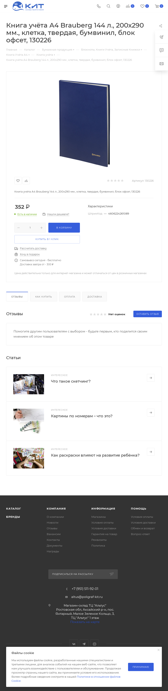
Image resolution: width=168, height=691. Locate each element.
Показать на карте (85, 622)
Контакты (53, 539)
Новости (52, 522)
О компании (55, 516)
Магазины (98, 516)
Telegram (84, 644)
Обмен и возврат (143, 528)
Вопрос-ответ (140, 534)
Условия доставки (103, 528)
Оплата (69, 296)
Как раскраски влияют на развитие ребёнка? (95, 455)
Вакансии (54, 534)
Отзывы (17, 296)
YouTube (94, 644)
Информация (103, 508)
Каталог (13, 508)
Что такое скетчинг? (71, 381)
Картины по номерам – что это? (81, 416)
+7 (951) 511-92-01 (85, 589)
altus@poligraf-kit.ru (87, 597)
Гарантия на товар (104, 534)
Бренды (13, 516)
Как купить (43, 296)
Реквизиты (99, 539)
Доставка (94, 296)
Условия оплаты (102, 522)
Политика (98, 545)
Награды (53, 551)
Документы (54, 545)
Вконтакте (73, 644)
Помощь (138, 508)
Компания (56, 508)
